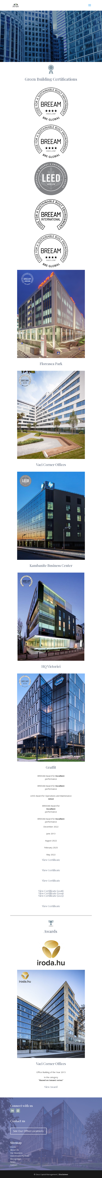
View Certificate (51, 859)
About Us (14, 1149)
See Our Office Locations (28, 1131)
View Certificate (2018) (50, 891)
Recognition (15, 1159)
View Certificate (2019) (51, 893)
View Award (51, 1087)
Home (13, 1147)
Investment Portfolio (19, 1155)
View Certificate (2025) (50, 895)
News (13, 1161)
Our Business (16, 1153)
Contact (13, 1165)
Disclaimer (63, 1174)
